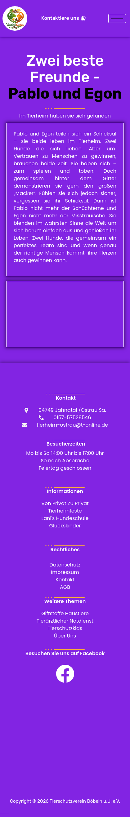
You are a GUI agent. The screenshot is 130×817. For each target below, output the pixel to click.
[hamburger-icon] (117, 18)
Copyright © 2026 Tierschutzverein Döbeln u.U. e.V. (65, 801)
